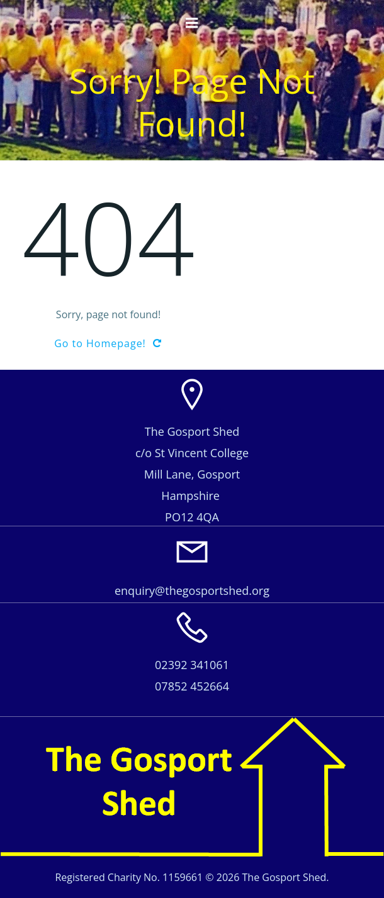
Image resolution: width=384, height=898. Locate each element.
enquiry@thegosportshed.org (192, 590)
